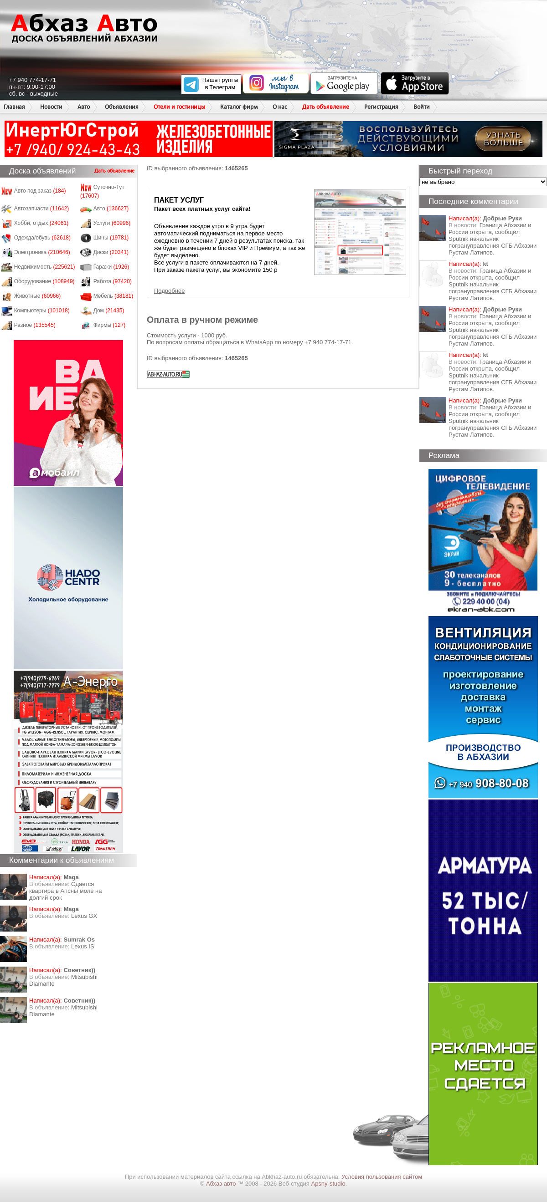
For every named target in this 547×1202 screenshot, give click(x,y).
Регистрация (381, 106)
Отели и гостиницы (179, 106)
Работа (112, 281)
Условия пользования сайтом (381, 1176)
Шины (111, 237)
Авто (83, 106)
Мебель (113, 296)
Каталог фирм (239, 106)
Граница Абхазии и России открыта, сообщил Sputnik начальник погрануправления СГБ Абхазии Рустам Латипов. (493, 239)
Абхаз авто (221, 1183)
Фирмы (109, 325)
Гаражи (111, 267)
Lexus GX (84, 915)
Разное (35, 325)
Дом (108, 310)
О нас (280, 106)
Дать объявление (325, 106)
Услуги (112, 223)
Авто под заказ (40, 191)
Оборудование (44, 281)
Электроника (42, 252)
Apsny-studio (328, 1183)
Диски (111, 252)
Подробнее (169, 290)
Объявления (122, 106)
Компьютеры (42, 310)
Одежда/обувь (42, 237)
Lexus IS (82, 946)
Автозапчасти (41, 208)
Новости (51, 106)
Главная (14, 106)
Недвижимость (44, 267)
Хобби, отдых (41, 223)
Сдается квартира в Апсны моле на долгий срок (65, 891)
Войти (421, 106)
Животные (37, 296)
